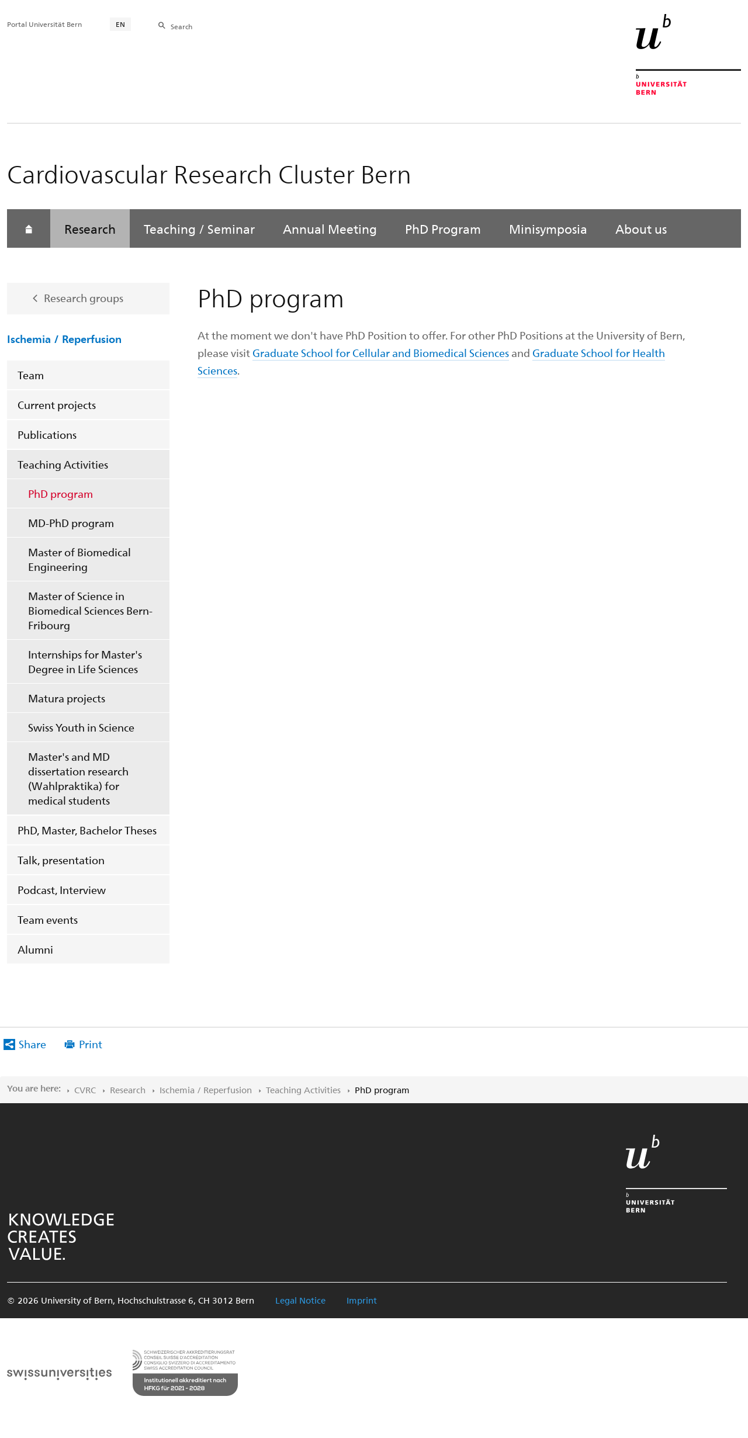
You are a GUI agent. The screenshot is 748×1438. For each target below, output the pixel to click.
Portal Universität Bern (44, 24)
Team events (48, 919)
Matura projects (66, 698)
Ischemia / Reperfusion (64, 338)
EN (120, 24)
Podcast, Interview (62, 889)
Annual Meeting (330, 228)
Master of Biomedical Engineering (79, 559)
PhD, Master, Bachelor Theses (87, 830)
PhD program (60, 493)
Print (90, 1044)
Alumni (35, 949)
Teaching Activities (63, 464)
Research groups (83, 297)
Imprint (362, 1300)
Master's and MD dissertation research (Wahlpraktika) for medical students (78, 778)
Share (32, 1044)
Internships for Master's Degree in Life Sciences (85, 661)
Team (31, 375)
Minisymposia (548, 228)
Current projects (57, 404)
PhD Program (443, 228)
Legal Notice (300, 1300)
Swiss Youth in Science (81, 727)
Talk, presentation (61, 860)
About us (641, 228)
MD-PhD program (71, 522)
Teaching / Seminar (199, 228)
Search (181, 26)
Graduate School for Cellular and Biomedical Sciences (380, 352)
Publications (47, 434)
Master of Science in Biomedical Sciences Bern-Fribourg (90, 610)
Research (90, 228)
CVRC (85, 1090)
